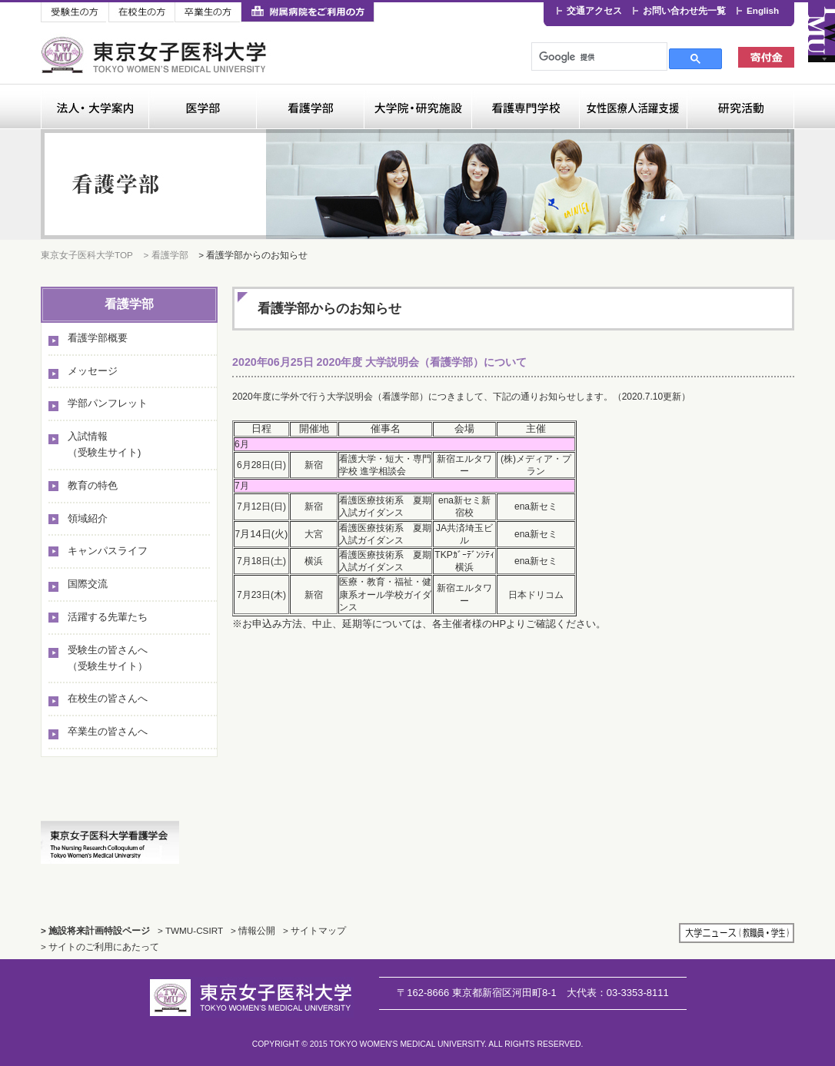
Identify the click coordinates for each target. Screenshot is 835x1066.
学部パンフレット (108, 403)
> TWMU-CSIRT (190, 930)
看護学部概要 (98, 338)
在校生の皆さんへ (108, 698)
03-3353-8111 (618, 992)
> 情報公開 (253, 930)
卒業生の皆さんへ (108, 731)
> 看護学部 (165, 255)
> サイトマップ (314, 930)
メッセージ (93, 371)
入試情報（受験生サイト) (104, 444)
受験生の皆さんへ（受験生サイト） (108, 658)
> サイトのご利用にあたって (100, 946)
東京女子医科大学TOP (87, 255)
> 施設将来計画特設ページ (95, 930)
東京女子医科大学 (156, 55)
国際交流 (88, 583)
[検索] (598, 57)
